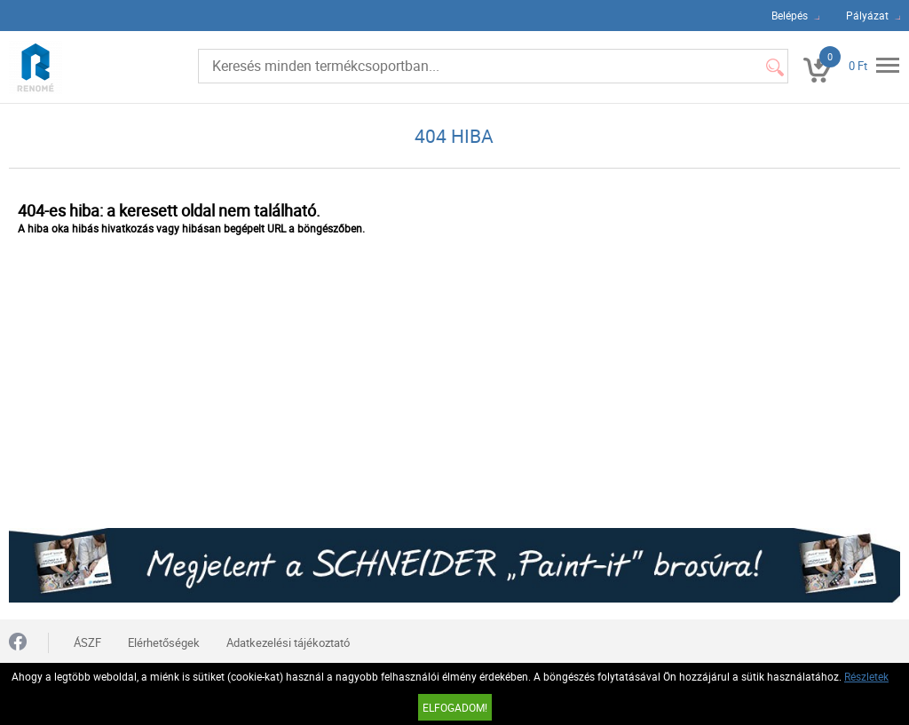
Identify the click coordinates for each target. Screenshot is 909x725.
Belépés (789, 15)
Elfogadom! (455, 707)
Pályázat (867, 15)
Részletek (866, 676)
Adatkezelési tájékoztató (288, 642)
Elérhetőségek (164, 642)
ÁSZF (87, 642)
